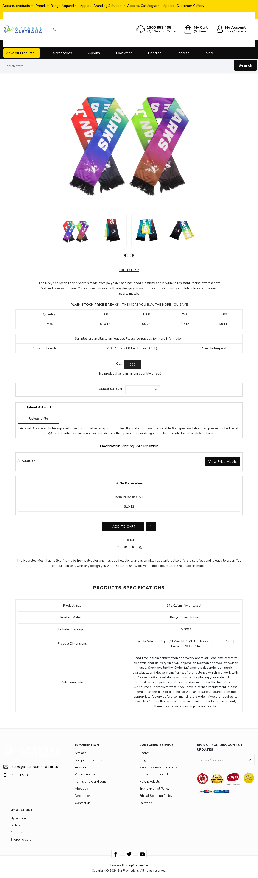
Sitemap (81, 753)
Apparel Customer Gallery (183, 5)
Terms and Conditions (91, 781)
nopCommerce (138, 865)
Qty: (119, 363)
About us (81, 788)
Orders (15, 825)
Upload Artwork (38, 407)
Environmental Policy (154, 788)
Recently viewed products (158, 767)
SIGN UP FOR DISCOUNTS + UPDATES (220, 747)
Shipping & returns (88, 760)
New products (149, 781)
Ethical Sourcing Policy (155, 796)
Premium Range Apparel (55, 5)
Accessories (62, 53)
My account (18, 818)
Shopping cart (20, 839)
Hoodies (154, 53)
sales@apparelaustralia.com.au (30, 767)
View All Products (20, 53)
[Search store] (129, 66)
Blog (142, 760)
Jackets (183, 53)
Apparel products (16, 5)
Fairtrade (145, 803)
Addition (29, 461)
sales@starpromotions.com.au (63, 433)
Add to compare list (151, 526)
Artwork (81, 767)
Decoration (83, 796)
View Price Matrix (222, 461)
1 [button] (125, 255)
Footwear (124, 53)
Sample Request (214, 348)
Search (245, 65)
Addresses (18, 832)
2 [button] (132, 255)
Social (129, 540)
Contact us (82, 803)
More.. (210, 53)
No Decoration (131, 483)
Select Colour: (110, 389)
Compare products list (155, 774)
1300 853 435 (17, 775)
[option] (75, 230)
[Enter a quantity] (132, 364)
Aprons (94, 53)
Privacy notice (85, 774)
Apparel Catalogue (142, 5)
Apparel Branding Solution (100, 5)
